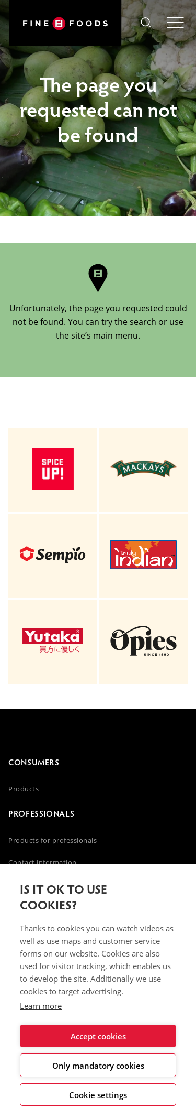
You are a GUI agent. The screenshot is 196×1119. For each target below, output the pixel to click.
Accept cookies (98, 1036)
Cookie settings (98, 1095)
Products (23, 789)
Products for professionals (52, 840)
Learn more (41, 1006)
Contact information (42, 862)
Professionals (41, 813)
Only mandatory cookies (98, 1065)
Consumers (34, 761)
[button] (146, 23)
